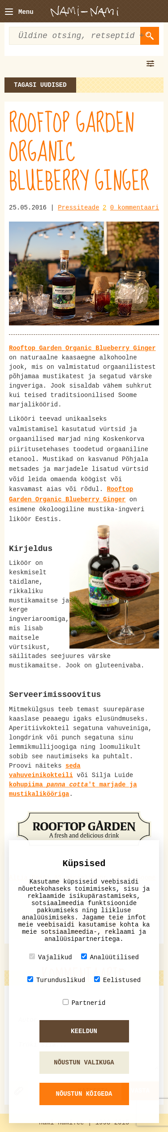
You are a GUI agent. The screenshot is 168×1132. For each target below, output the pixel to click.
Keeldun (84, 1031)
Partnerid (84, 1003)
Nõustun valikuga (84, 1062)
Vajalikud (50, 957)
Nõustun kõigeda (84, 1094)
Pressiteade (78, 207)
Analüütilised (110, 957)
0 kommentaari (134, 207)
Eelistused (117, 980)
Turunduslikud (56, 980)
